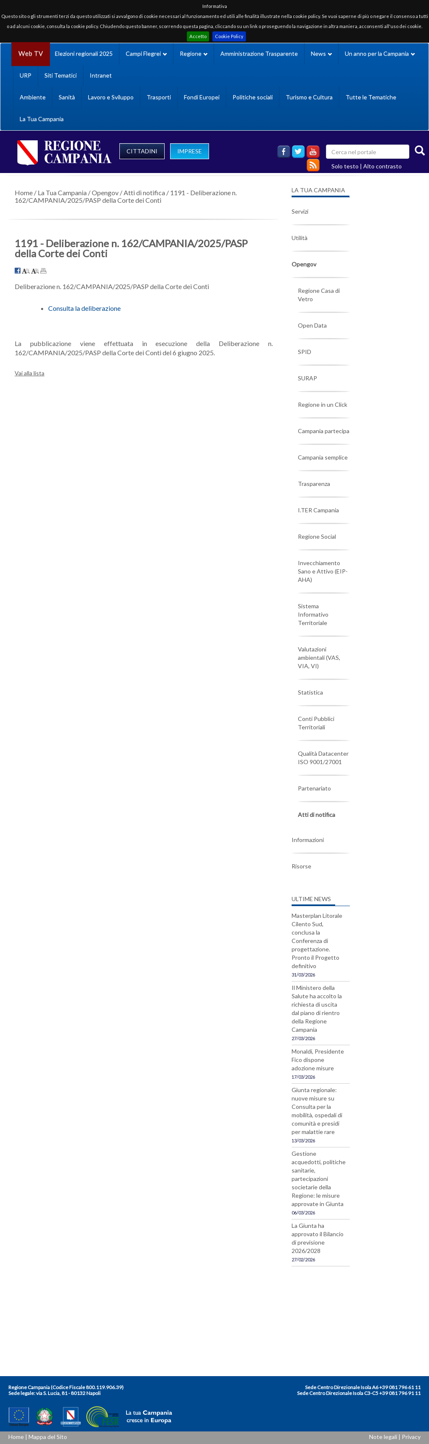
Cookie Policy (229, 36)
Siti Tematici (60, 75)
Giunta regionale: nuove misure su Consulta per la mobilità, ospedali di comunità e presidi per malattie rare (317, 1110)
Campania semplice (323, 457)
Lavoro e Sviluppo (111, 97)
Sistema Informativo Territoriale (313, 614)
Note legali (383, 1436)
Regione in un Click (322, 404)
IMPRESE (189, 151)
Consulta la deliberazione (84, 308)
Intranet (101, 75)
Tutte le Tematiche (371, 97)
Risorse (301, 866)
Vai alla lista (29, 373)
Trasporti (159, 97)
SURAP (307, 378)
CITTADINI (142, 151)
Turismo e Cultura (309, 97)
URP (25, 75)
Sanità (67, 97)
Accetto (198, 36)
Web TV (30, 53)
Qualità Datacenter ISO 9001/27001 (323, 757)
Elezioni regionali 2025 (84, 53)
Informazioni (308, 839)
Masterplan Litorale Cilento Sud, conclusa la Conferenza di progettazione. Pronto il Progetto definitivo (317, 940)
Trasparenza (314, 483)
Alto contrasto (382, 166)
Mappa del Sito (47, 1436)
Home (24, 192)
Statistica (310, 692)
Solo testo (345, 166)
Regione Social (317, 536)
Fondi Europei (202, 97)
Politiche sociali (253, 97)
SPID (304, 351)
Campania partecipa (323, 430)
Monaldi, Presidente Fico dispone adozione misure (318, 1060)
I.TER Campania (318, 510)
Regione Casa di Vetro (319, 294)
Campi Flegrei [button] (146, 53)
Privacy (411, 1436)
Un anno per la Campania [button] (380, 53)
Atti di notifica (144, 192)
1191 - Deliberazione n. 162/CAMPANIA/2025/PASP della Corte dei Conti (126, 196)
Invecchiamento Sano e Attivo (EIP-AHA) (323, 571)
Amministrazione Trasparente (259, 53)
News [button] (321, 53)
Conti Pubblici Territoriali (316, 723)
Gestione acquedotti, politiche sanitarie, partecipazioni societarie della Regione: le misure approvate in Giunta (319, 1178)
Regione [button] (193, 53)
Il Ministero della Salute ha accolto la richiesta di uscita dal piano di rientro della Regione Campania (317, 1008)
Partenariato (314, 788)
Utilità (300, 237)
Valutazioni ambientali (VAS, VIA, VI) (319, 657)
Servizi (300, 211)
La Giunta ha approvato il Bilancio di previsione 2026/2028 (318, 1238)
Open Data (312, 325)
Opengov (105, 192)
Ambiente (33, 97)
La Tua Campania (42, 118)
